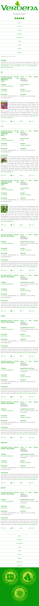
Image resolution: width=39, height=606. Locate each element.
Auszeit (19, 30)
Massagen (19, 33)
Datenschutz (19, 561)
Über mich (19, 26)
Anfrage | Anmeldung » (25, 91)
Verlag (19, 41)
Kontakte (19, 52)
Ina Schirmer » (4, 91)
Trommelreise (19, 37)
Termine (19, 48)
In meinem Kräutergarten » (7, 86)
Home (19, 22)
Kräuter (19, 44)
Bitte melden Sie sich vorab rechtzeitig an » (27, 266)
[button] (5, 121)
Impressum (19, 565)
